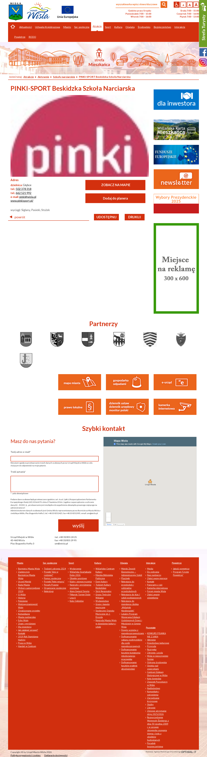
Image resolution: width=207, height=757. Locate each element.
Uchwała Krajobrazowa (47, 27)
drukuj (134, 217)
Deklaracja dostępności (55, 755)
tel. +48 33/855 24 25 (66, 537)
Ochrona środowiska (157, 662)
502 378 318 (23, 189)
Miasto (20, 563)
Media (150, 568)
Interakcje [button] (179, 27)
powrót (17, 217)
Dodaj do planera (115, 198)
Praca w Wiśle (25, 643)
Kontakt (21, 633)
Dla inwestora (24, 626)
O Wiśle (22, 594)
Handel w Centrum (27, 646)
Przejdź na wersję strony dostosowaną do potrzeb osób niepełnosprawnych (177, 5)
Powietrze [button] (19, 36)
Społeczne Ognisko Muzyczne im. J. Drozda (105, 614)
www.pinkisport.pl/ (22, 200)
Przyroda (151, 646)
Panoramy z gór (155, 584)
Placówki (125, 578)
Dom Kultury (102, 581)
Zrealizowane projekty (29, 610)
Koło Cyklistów (77, 601)
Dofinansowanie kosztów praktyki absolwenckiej (129, 665)
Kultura (97, 563)
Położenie (23, 601)
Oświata (124, 563)
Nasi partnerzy (154, 575)
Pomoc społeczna (52, 578)
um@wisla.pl (61, 543)
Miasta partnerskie (27, 617)
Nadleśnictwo (153, 688)
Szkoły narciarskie (64, 76)
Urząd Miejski (24, 581)
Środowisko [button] (144, 27)
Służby (150, 704)
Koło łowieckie (154, 678)
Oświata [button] (130, 27)
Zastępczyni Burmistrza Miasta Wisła (26, 575)
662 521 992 (23, 193)
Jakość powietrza (181, 568)
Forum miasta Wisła (156, 591)
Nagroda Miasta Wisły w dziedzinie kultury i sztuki (106, 623)
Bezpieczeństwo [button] (162, 27)
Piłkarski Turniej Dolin (80, 594)
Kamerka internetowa (157, 588)
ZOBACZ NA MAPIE (115, 185)
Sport (71, 563)
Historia (21, 597)
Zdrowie (151, 707)
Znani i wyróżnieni (27, 623)
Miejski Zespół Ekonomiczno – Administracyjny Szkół (131, 572)
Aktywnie (43, 76)
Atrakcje (97, 26)
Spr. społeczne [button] (81, 27)
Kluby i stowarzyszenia (81, 581)
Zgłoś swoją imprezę (157, 578)
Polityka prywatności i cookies (26, 755)
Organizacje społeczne (55, 588)
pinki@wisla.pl (27, 197)
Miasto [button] (67, 27)
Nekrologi (49, 591)
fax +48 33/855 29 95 (65, 540)
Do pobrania (153, 571)
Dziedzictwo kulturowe (158, 643)
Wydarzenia (75, 568)
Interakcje (150, 563)
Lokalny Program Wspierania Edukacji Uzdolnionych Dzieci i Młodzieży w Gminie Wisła (131, 620)
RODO (32, 36)
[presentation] (35, 525)
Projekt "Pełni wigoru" (54, 581)
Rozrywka (151, 649)
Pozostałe (151, 627)
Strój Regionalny (103, 591)
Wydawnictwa (102, 601)
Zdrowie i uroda (155, 652)
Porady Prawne (51, 584)
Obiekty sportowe (78, 578)
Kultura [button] (118, 27)
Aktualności (25, 27)
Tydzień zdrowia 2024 (55, 568)
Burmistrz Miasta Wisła (29, 568)
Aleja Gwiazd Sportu (79, 591)
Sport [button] (108, 27)
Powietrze (177, 563)
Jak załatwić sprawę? (28, 630)
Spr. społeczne (50, 563)
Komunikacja (24, 613)
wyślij (78, 525)
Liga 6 (73, 597)
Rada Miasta (24, 584)
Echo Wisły (23, 620)
